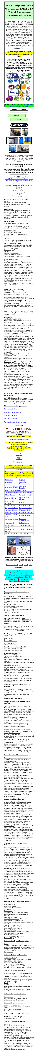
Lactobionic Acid (24, 505)
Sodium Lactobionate (26, 529)
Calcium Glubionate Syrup (12, 412)
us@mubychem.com (21, 446)
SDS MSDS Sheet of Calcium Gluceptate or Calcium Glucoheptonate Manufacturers (19, 180)
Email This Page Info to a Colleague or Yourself (21, 105)
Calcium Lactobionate (12, 493)
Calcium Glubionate (10, 415)
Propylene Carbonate (11, 520)
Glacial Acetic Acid (11, 505)
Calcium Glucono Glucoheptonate (15, 422)
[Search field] (19, 111)
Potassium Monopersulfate (24, 520)
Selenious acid (9, 523)
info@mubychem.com (21, 439)
